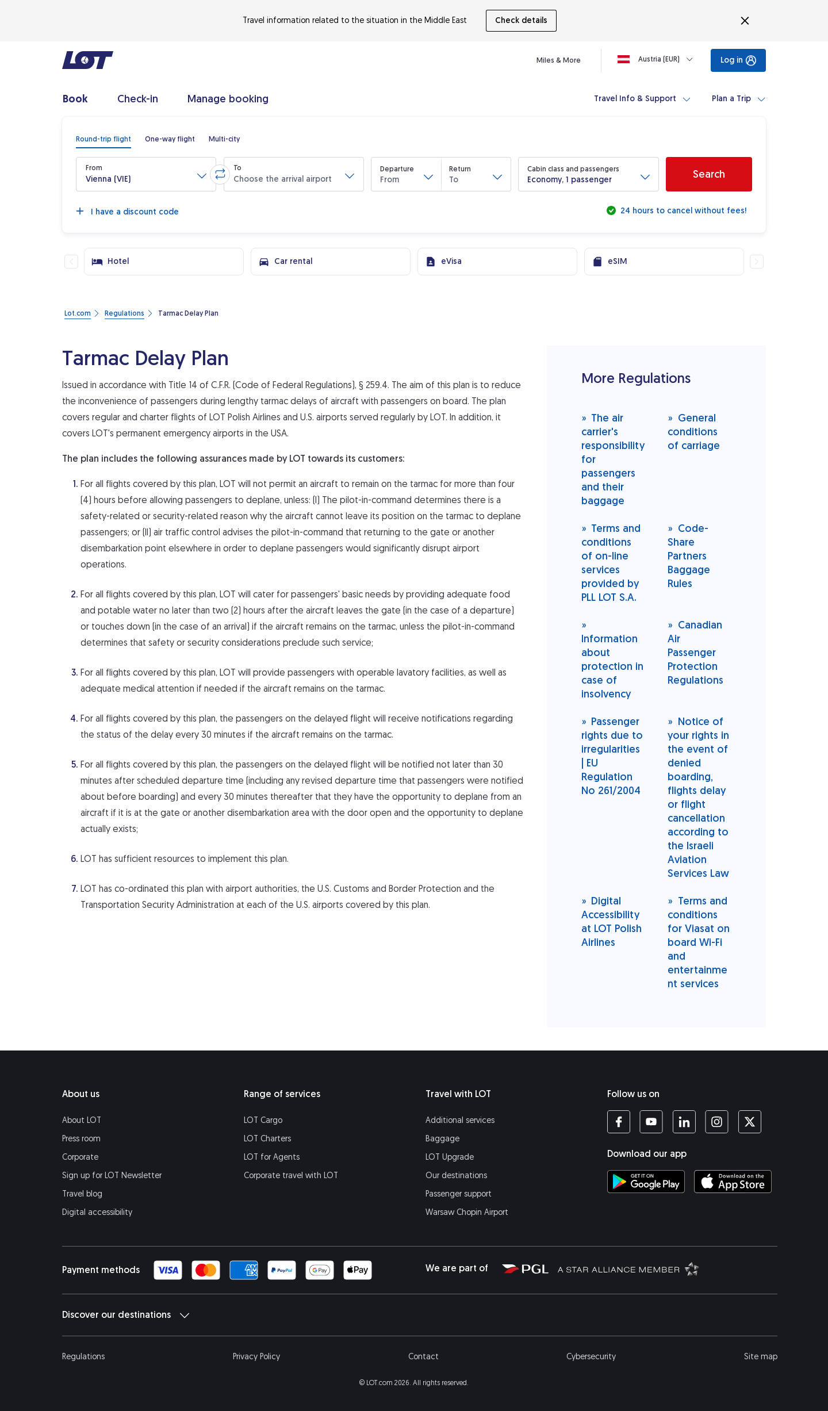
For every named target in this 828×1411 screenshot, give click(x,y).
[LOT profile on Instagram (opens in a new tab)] (717, 1121)
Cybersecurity (591, 1357)
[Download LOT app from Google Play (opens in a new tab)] (646, 1181)
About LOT (81, 1120)
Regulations (83, 1357)
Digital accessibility (97, 1212)
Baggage (442, 1139)
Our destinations (456, 1175)
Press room (81, 1139)
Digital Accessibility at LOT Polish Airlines (611, 921)
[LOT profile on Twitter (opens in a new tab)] (749, 1121)
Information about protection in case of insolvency (612, 659)
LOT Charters (267, 1139)
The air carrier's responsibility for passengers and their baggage (613, 459)
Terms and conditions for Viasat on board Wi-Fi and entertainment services (699, 942)
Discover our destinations (125, 1315)
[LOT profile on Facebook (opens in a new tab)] (618, 1121)
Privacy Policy (256, 1357)
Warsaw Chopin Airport (466, 1212)
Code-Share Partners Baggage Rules (689, 556)
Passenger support (458, 1194)
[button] (146, 174)
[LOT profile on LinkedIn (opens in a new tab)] (684, 1121)
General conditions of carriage (694, 431)
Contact (423, 1357)
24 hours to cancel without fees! (682, 211)
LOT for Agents (272, 1157)
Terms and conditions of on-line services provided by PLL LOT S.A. (611, 563)
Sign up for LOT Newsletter (112, 1175)
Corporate (80, 1157)
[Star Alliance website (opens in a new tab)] (628, 1268)
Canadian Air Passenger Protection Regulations (695, 652)
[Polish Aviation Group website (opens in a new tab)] (525, 1268)
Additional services (459, 1120)
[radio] (103, 139)
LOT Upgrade (449, 1157)
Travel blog (82, 1194)
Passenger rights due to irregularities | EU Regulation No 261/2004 (612, 756)
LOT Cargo (263, 1120)
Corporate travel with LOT (291, 1175)
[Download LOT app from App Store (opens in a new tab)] (733, 1181)
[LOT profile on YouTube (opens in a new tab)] (651, 1121)
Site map (760, 1357)
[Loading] (657, 59)
